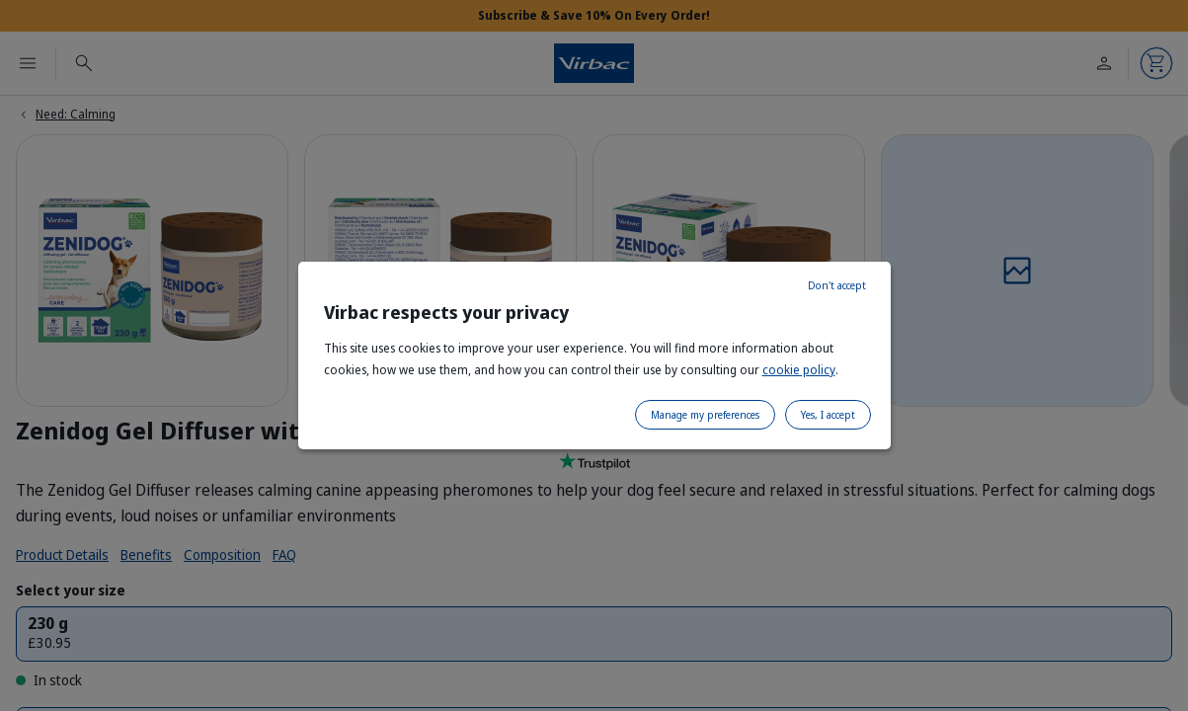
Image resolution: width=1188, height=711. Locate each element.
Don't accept (837, 285)
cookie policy (798, 369)
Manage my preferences (705, 415)
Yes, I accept (828, 415)
